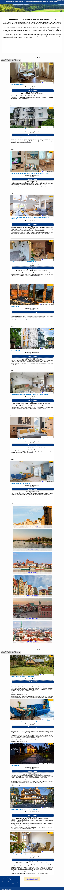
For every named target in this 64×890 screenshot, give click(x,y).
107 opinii (42, 863)
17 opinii (46, 182)
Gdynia (51, 108)
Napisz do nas (45, 887)
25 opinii (51, 228)
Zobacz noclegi (32, 91)
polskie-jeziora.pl (60, 0)
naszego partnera (25, 99)
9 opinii (37, 315)
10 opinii (38, 138)
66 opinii (46, 404)
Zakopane (50, 788)
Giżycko (51, 744)
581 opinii (43, 819)
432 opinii (37, 359)
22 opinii (40, 492)
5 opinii (36, 774)
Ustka (51, 655)
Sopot (51, 63)
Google (3, 877)
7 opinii (40, 448)
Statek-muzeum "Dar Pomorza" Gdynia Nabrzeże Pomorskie (32, 879)
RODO (13, 883)
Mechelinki (50, 285)
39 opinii (38, 94)
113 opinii (47, 730)
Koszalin (51, 700)
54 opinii (42, 271)
